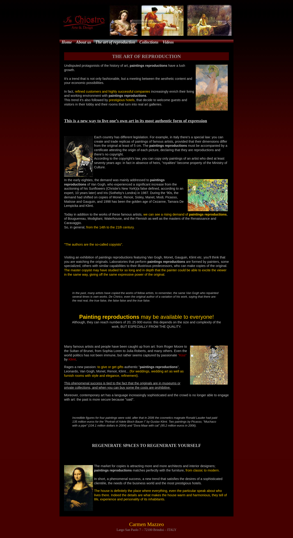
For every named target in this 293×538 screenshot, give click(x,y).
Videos (168, 42)
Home (67, 42)
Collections (148, 42)
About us (83, 42)
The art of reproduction (115, 42)
